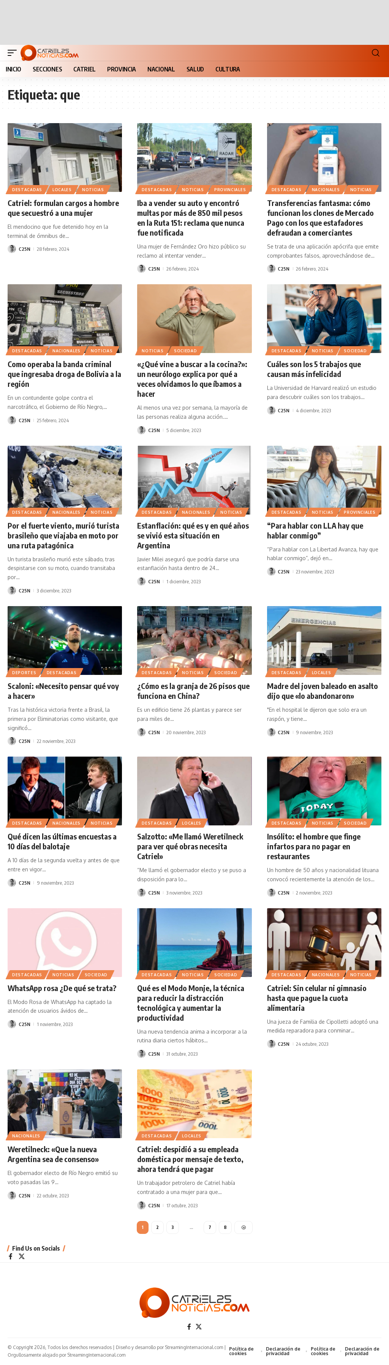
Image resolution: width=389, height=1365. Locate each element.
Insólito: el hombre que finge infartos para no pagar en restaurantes (314, 846)
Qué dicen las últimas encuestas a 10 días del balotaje (62, 841)
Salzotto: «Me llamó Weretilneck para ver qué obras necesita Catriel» (190, 846)
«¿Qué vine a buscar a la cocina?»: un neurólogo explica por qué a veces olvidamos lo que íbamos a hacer (192, 378)
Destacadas (27, 189)
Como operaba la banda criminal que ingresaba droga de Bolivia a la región (64, 373)
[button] (14, 53)
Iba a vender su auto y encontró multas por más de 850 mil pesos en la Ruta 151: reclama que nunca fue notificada (190, 217)
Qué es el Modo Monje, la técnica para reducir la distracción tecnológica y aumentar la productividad (190, 1002)
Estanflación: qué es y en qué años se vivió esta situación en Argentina (193, 535)
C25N (24, 249)
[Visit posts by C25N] (12, 249)
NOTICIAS (93, 189)
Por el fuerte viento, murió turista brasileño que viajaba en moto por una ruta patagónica (63, 535)
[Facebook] (11, 1256)
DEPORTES (24, 672)
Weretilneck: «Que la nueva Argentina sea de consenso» (53, 1154)
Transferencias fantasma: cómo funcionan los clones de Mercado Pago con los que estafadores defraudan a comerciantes (320, 217)
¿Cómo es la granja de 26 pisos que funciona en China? (193, 690)
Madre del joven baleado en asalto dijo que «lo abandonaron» (322, 690)
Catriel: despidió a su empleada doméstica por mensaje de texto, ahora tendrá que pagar (190, 1158)
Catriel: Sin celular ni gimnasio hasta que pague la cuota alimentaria (317, 997)
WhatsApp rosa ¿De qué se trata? (62, 988)
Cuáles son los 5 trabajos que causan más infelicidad (314, 368)
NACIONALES (326, 189)
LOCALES (62, 189)
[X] (21, 1256)
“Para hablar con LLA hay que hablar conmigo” (315, 530)
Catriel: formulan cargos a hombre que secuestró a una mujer (63, 207)
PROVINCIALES (230, 189)
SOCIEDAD (185, 350)
